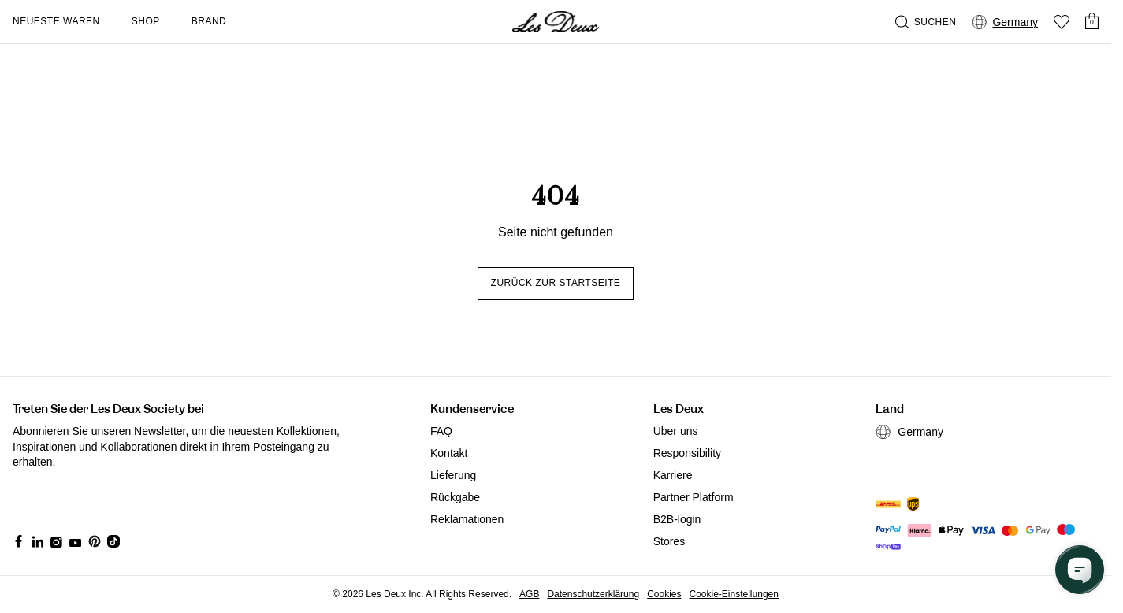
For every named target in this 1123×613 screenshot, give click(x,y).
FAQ (441, 431)
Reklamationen (467, 519)
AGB (529, 594)
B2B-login (677, 519)
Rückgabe (455, 497)
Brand (209, 21)
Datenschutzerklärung (593, 594)
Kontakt (448, 453)
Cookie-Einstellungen (734, 594)
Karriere (673, 475)
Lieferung (453, 475)
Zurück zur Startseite (556, 282)
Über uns (675, 431)
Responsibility (687, 453)
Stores (669, 541)
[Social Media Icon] (19, 541)
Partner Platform (693, 497)
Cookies (664, 594)
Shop (146, 21)
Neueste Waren (56, 21)
